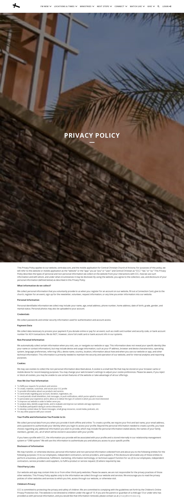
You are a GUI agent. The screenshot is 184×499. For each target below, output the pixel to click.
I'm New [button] (45, 6)
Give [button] (149, 6)
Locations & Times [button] (64, 6)
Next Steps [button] (103, 6)
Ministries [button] (85, 6)
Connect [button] (119, 6)
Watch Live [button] (136, 6)
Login (167, 6)
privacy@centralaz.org (129, 495)
